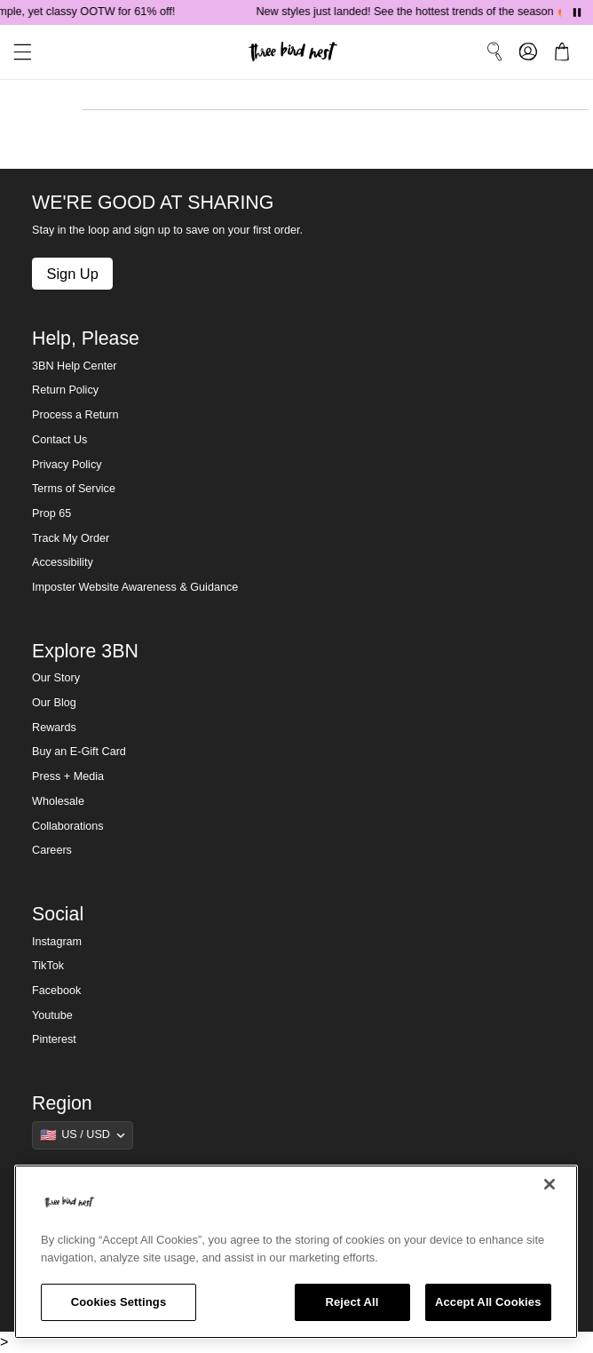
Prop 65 (51, 513)
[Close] (549, 1184)
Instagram (57, 941)
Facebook (56, 990)
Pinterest (54, 1039)
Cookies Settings (119, 1302)
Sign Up (72, 274)
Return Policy (65, 390)
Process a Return (75, 415)
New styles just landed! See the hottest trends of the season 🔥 (416, 11)
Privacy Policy (66, 464)
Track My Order (70, 538)
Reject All (351, 1302)
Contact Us (59, 440)
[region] (296, 1252)
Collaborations (68, 826)
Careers (52, 850)
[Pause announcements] (577, 12)
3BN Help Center (74, 366)
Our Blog (54, 702)
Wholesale (58, 801)
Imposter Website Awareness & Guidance (135, 587)
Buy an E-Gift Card (79, 751)
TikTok (48, 965)
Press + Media (68, 776)
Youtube (52, 1015)
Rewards (54, 727)
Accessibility (62, 562)
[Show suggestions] (82, 1135)
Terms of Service (73, 488)
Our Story (56, 678)
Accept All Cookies (488, 1302)
